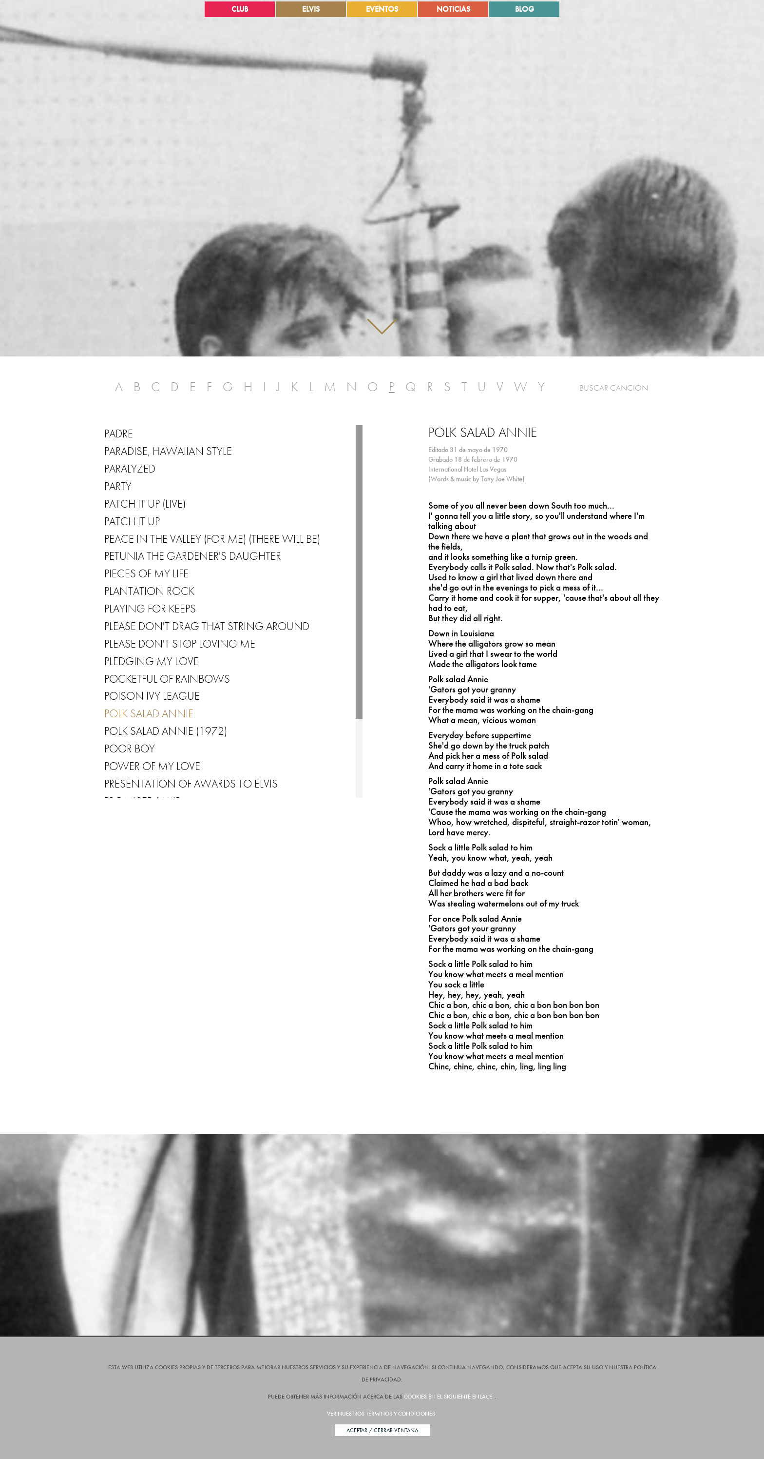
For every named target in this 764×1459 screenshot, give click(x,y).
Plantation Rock (149, 591)
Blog (524, 9)
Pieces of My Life (146, 573)
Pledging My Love (151, 661)
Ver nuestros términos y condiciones (381, 1414)
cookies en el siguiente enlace (448, 1396)
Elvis (311, 9)
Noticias (453, 9)
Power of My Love (152, 766)
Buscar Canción (613, 387)
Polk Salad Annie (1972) (165, 731)
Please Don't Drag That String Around (206, 626)
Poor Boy (129, 748)
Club (239, 9)
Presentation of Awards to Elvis (191, 783)
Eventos (382, 9)
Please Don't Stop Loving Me (179, 643)
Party (118, 486)
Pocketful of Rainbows (167, 678)
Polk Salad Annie (148, 713)
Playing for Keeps (150, 608)
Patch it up (132, 521)
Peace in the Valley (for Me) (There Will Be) (212, 539)
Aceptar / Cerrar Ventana (382, 1430)
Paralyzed (129, 468)
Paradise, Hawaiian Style (168, 451)
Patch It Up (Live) (145, 503)
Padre (118, 433)
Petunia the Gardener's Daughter (192, 556)
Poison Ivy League (152, 696)
